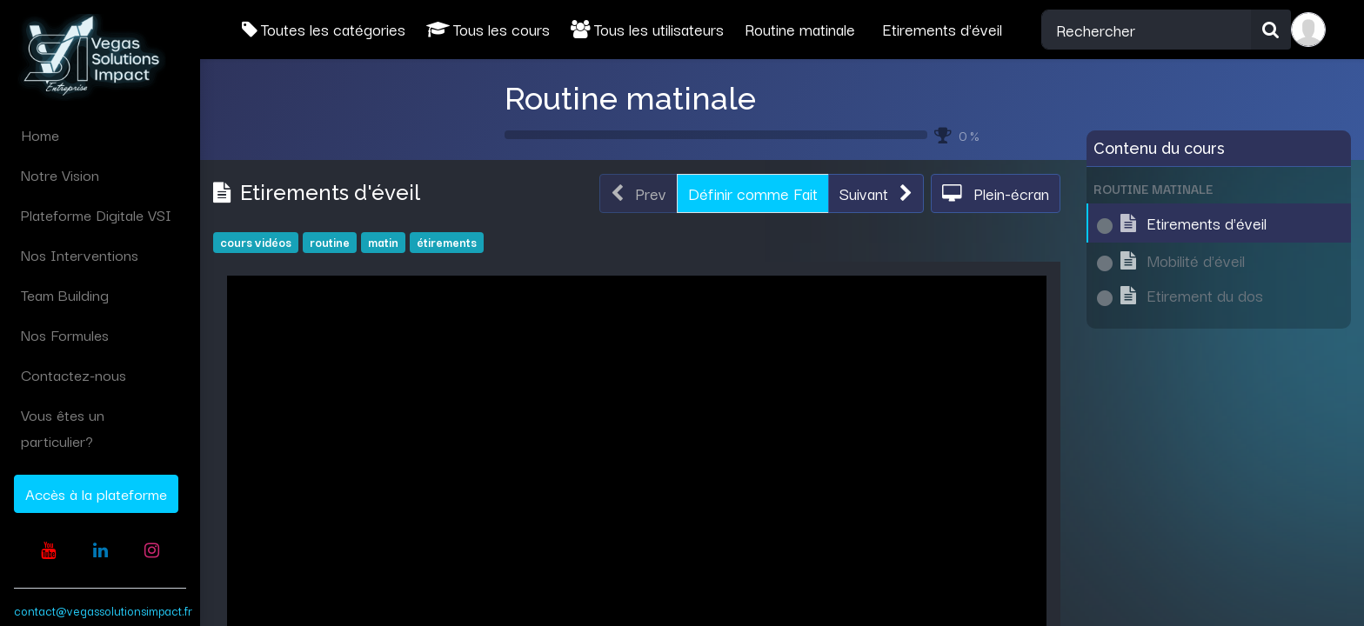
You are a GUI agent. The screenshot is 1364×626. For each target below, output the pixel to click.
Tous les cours (488, 29)
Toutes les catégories (323, 29)
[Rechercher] (1271, 30)
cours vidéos (255, 241)
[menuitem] (100, 135)
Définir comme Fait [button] (753, 193)
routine (330, 241)
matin (383, 241)
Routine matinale (630, 98)
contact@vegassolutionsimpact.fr (103, 610)
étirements (447, 241)
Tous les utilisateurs (647, 29)
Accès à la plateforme (96, 493)
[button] (876, 194)
